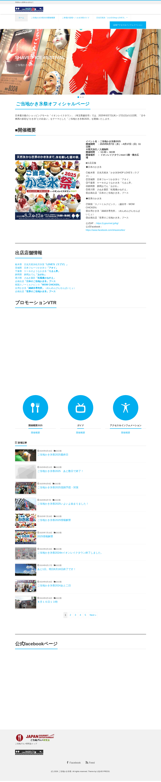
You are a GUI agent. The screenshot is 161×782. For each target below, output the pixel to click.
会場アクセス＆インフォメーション (128, 25)
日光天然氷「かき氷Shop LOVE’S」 (111, 18)
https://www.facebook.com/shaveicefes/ (105, 230)
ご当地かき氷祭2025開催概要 (43, 18)
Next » (93, 616)
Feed (90, 763)
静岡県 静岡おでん (31, 274)
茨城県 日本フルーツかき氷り (36, 268)
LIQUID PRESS (103, 772)
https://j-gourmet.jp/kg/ (107, 223)
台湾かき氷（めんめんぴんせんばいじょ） (46, 288)
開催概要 (35, 432)
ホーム (21, 18)
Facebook (73, 763)
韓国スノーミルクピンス (38, 284)
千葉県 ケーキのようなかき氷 (39, 271)
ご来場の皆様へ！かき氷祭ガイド (75, 18)
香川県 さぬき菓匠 (35, 278)
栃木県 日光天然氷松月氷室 (42, 264)
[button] (4, 62)
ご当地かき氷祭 (65, 772)
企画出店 (35, 281)
